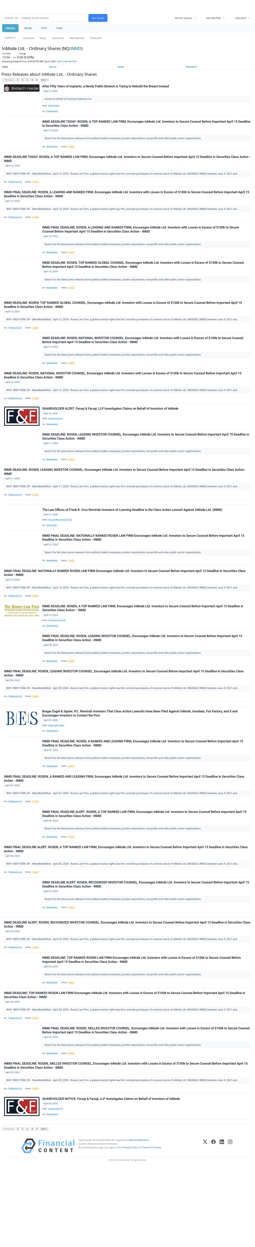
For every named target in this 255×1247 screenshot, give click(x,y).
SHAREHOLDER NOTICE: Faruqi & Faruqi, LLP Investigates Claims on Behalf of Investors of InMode (111, 1175)
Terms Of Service (152, 1227)
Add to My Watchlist (67, 61)
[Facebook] (213, 1226)
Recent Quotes (183, 18)
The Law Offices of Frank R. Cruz (61, 553)
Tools (59, 28)
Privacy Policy (130, 1227)
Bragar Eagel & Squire (57, 774)
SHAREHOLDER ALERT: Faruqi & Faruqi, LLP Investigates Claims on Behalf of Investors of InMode (111, 432)
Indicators (240, 18)
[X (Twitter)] (205, 1226)
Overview (28, 38)
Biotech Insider (55, 107)
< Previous (8, 79)
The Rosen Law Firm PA (58, 660)
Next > (44, 79)
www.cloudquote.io (138, 1220)
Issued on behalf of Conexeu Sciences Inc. (69, 99)
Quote (52, 66)
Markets (10, 28)
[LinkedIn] (221, 1226)
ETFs (44, 28)
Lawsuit (73, 150)
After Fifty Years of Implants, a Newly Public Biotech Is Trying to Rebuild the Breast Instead (106, 87)
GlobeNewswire (53, 113)
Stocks (28, 28)
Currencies (58, 38)
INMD (75, 48)
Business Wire (52, 559)
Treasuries (96, 38)
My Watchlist (213, 18)
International (76, 38)
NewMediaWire (53, 150)
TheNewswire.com (16, 188)
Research (191, 66)
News (42, 38)
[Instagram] (230, 1226)
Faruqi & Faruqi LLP (56, 442)
